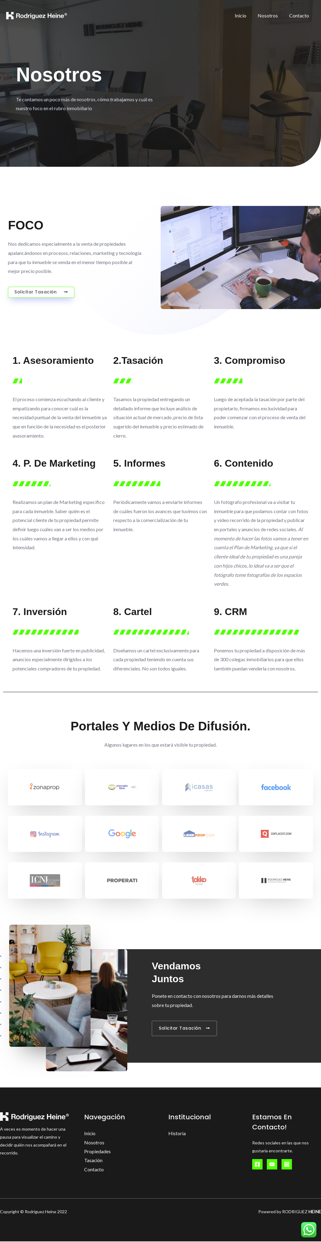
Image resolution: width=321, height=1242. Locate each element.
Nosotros (270, 15)
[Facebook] (257, 1164)
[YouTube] (272, 1164)
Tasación (93, 1161)
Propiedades (97, 1151)
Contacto (300, 15)
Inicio (244, 15)
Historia (177, 1133)
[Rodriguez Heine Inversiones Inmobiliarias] (36, 15)
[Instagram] (287, 1164)
